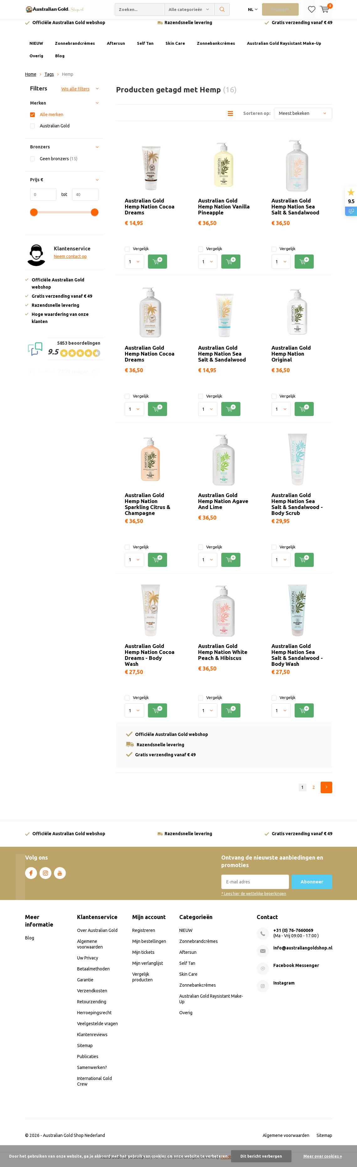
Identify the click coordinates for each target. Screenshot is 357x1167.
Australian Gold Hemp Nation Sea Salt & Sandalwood (295, 211)
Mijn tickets (143, 956)
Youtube (60, 876)
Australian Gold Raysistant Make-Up (284, 48)
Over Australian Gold (97, 935)
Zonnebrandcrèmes (75, 48)
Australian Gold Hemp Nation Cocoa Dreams (150, 211)
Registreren (143, 935)
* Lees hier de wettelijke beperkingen (253, 898)
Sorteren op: (256, 117)
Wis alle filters (75, 93)
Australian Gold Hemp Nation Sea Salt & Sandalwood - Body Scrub (297, 509)
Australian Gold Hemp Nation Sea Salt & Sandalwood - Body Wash (297, 659)
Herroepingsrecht (94, 1017)
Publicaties (87, 1061)
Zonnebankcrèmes (216, 48)
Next (326, 792)
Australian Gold (55, 130)
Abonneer (312, 886)
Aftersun (116, 48)
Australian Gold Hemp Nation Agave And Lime (223, 506)
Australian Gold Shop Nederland (74, 1140)
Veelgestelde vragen (97, 1028)
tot (61, 199)
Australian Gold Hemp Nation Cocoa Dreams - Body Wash (150, 659)
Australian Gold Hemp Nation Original (291, 358)
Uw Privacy (87, 962)
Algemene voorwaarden (286, 1140)
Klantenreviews (92, 1039)
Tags (49, 78)
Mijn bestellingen (149, 946)
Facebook (31, 876)
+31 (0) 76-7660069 (293, 935)
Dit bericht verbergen (261, 1156)
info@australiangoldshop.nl (302, 952)
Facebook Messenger (296, 970)
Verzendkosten (92, 995)
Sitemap (85, 1050)
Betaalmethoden (93, 973)
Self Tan (145, 48)
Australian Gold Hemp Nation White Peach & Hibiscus (222, 657)
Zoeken (222, 9)
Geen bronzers (58, 163)
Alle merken (51, 119)
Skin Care (175, 48)
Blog (60, 60)
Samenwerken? (92, 1072)
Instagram (45, 876)
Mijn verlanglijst (147, 967)
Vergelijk (137, 253)
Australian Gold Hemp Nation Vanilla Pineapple (224, 211)
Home (30, 78)
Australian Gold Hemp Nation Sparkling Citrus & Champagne (148, 509)
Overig (36, 60)
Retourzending (91, 1006)
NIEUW (36, 48)
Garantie (85, 984)
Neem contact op (70, 261)
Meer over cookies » (322, 1156)
